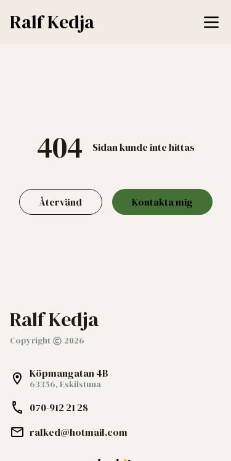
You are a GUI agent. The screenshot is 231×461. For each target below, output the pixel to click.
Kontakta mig (162, 202)
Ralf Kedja (52, 22)
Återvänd (61, 202)
